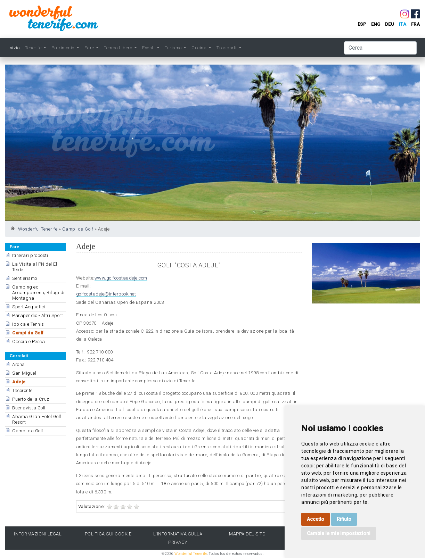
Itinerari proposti (30, 255)
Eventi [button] (149, 47)
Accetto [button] (315, 519)
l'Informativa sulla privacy (178, 537)
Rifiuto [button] (344, 519)
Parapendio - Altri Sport (37, 315)
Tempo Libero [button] (118, 47)
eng (376, 24)
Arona (18, 364)
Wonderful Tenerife (37, 229)
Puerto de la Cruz (30, 399)
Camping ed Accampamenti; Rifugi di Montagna (38, 292)
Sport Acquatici (28, 306)
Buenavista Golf (29, 407)
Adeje (19, 381)
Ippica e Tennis (28, 324)
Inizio (13, 47)
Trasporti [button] (227, 47)
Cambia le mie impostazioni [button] (338, 533)
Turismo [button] (174, 47)
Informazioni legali (38, 533)
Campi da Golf (77, 229)
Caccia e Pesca (28, 341)
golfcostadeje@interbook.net (106, 294)
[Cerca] (380, 48)
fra (415, 24)
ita (403, 24)
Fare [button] (90, 47)
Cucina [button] (199, 47)
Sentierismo (24, 278)
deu (389, 24)
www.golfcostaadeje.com (121, 278)
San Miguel (24, 373)
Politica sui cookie (108, 533)
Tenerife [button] (34, 47)
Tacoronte (22, 390)
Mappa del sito (247, 533)
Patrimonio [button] (63, 47)
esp (362, 24)
